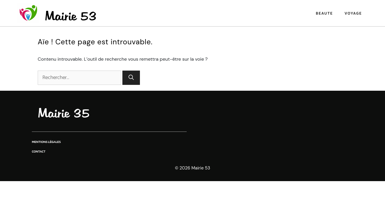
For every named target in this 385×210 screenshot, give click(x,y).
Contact (38, 151)
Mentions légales (46, 141)
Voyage (353, 13)
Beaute (324, 13)
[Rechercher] (131, 78)
